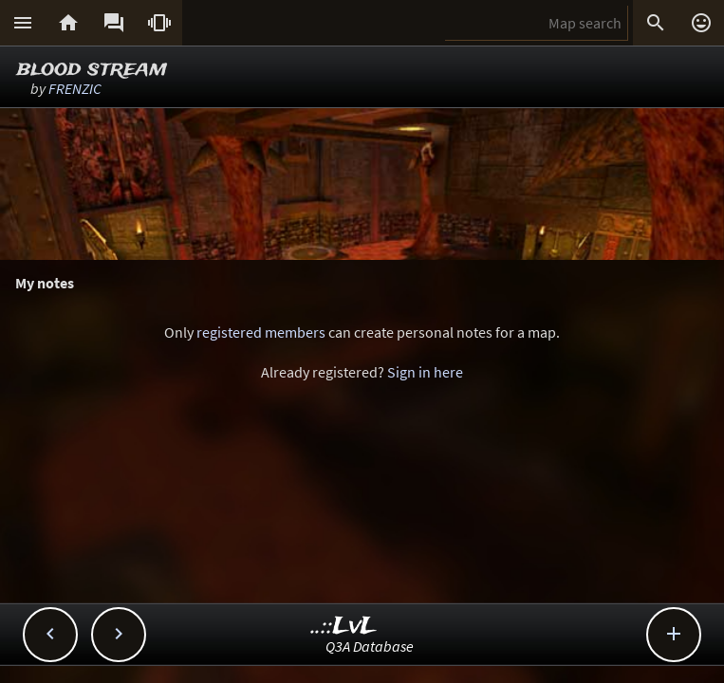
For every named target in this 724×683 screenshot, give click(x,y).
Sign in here (425, 371)
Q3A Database (369, 646)
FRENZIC (75, 88)
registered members (260, 332)
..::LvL (344, 626)
